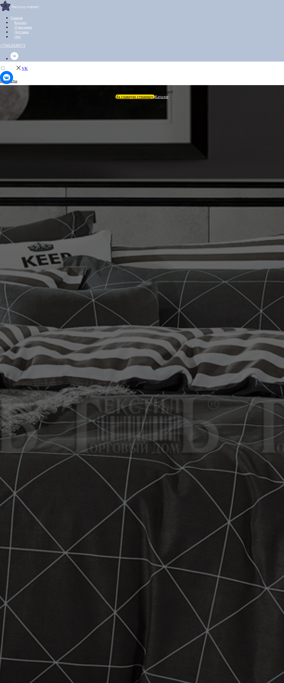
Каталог (20, 23)
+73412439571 (12, 45)
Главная (16, 18)
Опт (17, 37)
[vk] (14, 58)
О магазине (23, 27)
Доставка (21, 32)
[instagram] (14, 72)
